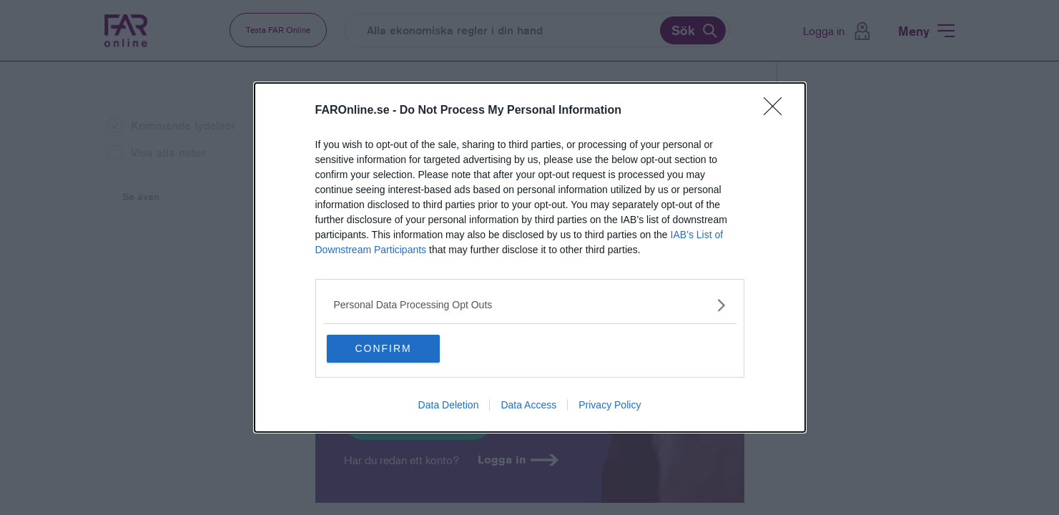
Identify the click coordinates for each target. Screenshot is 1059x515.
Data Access (528, 406)
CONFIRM (396, 348)
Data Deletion (448, 406)
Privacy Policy (609, 406)
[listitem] (530, 304)
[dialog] (530, 257)
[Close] (777, 110)
